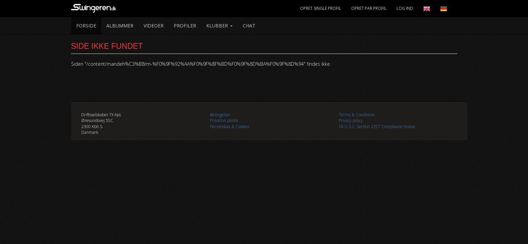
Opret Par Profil (368, 8)
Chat (249, 25)
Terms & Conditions (357, 115)
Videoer (154, 25)
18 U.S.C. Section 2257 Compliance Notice (377, 126)
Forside (86, 25)
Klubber (219, 25)
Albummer (119, 25)
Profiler (185, 25)
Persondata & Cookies (229, 126)
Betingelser (220, 115)
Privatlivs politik (224, 120)
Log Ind (405, 8)
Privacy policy (351, 120)
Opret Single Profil (320, 8)
